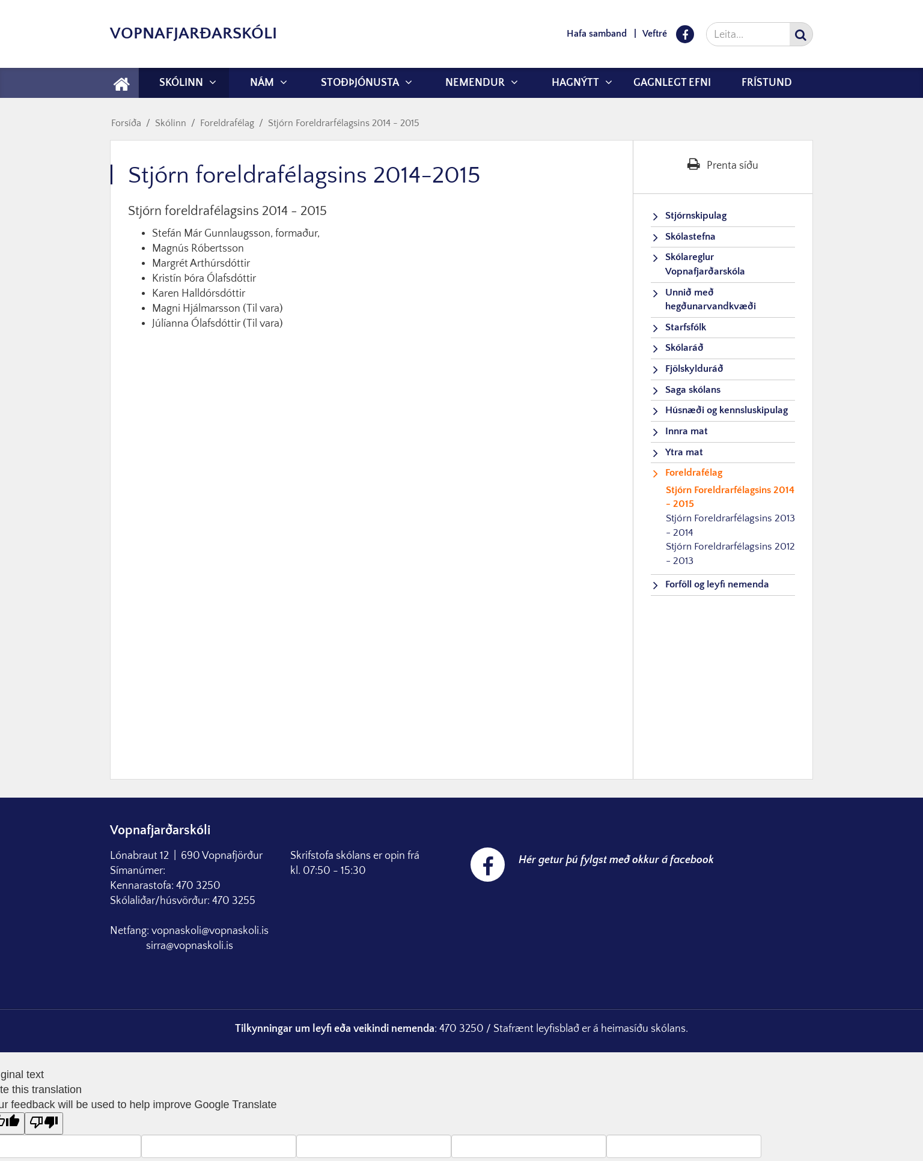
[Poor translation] (44, 1123)
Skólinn (170, 123)
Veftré (654, 33)
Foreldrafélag (227, 123)
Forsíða (126, 123)
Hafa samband (597, 33)
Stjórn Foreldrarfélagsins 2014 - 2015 (343, 123)
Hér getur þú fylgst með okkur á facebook (616, 860)
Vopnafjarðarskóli (193, 33)
